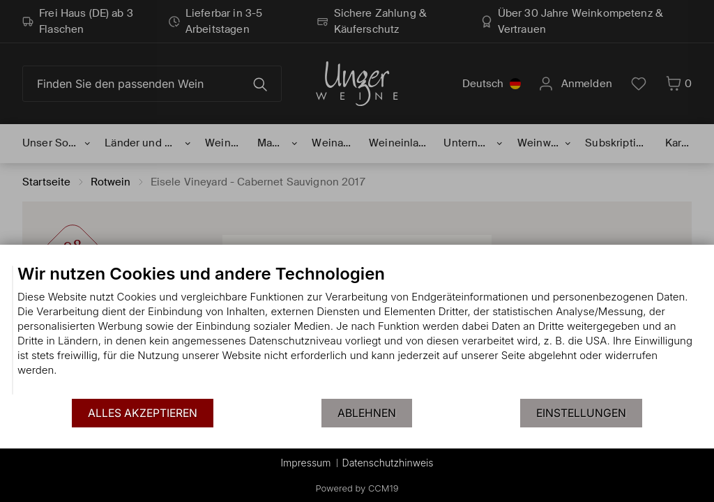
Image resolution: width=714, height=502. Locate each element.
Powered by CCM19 (357, 488)
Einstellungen (581, 413)
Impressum (305, 463)
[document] (357, 330)
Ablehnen (366, 413)
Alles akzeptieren (142, 413)
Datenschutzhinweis (388, 463)
